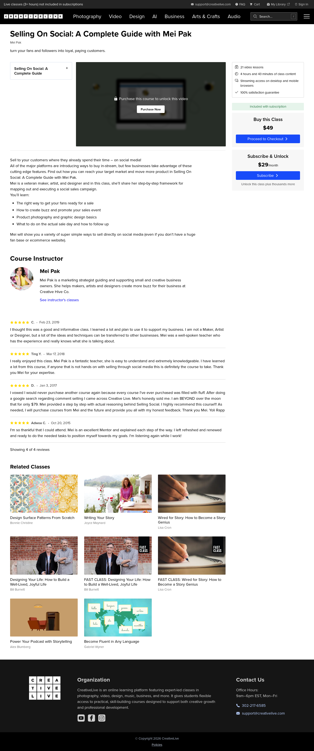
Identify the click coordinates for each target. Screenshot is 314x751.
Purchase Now (151, 109)
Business (174, 16)
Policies (157, 744)
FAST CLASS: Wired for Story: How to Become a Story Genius (189, 582)
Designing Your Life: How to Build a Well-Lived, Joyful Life (39, 582)
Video (115, 16)
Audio (234, 16)
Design (137, 16)
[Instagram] (102, 718)
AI (154, 16)
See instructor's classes (59, 300)
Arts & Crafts (206, 16)
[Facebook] (91, 718)
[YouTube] (81, 718)
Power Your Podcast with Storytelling (41, 641)
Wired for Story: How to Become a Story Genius (191, 520)
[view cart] (256, 4)
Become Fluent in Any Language (111, 641)
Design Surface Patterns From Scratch (42, 517)
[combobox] (274, 16)
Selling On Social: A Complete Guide (31, 71)
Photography (87, 16)
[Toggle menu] (306, 16)
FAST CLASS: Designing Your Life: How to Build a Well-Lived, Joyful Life (117, 582)
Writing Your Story (99, 517)
